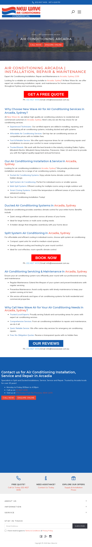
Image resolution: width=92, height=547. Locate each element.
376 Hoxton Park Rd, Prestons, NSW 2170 (34, 393)
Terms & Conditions (32, 531)
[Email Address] (39, 526)
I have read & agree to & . (29, 531)
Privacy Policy (47, 531)
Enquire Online (53, 45)
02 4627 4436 (22, 390)
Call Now (35, 45)
